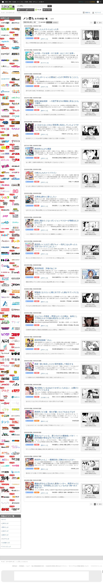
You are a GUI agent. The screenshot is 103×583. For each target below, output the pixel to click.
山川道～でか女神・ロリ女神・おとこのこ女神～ (54, 53)
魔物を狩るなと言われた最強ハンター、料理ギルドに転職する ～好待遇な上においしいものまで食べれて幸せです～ (56, 485)
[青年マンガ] (44, 110)
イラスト (30, 9)
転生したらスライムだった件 (46, 29)
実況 (30, 2)
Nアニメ (35, 2)
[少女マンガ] (44, 86)
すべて (4, 519)
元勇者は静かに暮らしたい (45, 197)
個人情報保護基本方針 (38, 566)
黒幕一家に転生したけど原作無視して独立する (53, 364)
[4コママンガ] (44, 62)
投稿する (87, 12)
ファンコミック (6, 546)
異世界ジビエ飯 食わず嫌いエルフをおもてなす (54, 412)
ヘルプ (28, 566)
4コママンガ (5, 539)
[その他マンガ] (45, 397)
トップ (22, 9)
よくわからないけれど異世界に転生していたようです (56, 125)
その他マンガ (6, 542)
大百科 (26, 2)
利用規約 (21, 566)
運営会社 (14, 566)
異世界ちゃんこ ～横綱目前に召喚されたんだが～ (55, 460)
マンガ (39, 9)
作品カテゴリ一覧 (7, 516)
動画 (6, 2)
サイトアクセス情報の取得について (79, 566)
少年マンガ (5, 523)
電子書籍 (48, 9)
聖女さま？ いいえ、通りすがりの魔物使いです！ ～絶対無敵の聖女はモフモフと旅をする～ (56, 437)
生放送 (14, 2)
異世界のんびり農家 (42, 149)
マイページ (98, 12)
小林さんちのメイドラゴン (45, 173)
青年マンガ (5, 527)
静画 (10, 2)
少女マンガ (5, 531)
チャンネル (20, 2)
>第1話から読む (90, 41)
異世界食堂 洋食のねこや (45, 268)
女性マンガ (5, 535)
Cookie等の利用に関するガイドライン (56, 566)
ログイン (81, 2)
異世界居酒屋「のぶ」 (43, 340)
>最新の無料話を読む (90, 43)
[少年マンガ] (44, 39)
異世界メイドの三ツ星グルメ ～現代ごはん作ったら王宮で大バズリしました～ (55, 245)
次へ (100, 22)
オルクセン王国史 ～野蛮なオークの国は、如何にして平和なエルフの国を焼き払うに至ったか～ (55, 317)
